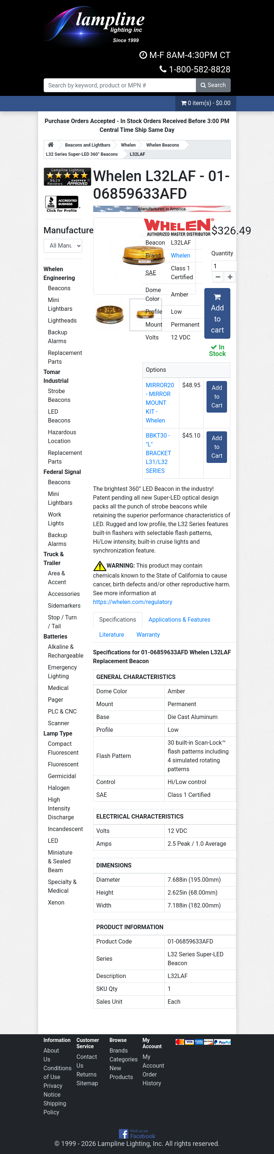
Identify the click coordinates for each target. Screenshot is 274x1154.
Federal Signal (62, 471)
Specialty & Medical (62, 886)
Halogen (59, 787)
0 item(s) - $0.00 (205, 103)
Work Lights (56, 519)
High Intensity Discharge (61, 808)
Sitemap (87, 1083)
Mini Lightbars (60, 304)
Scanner (58, 723)
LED (53, 840)
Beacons (59, 288)
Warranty (148, 634)
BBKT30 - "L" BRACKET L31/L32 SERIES (158, 453)
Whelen (180, 255)
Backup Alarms (57, 337)
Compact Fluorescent (63, 748)
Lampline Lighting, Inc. (131, 1143)
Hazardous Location (62, 437)
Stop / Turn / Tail (62, 622)
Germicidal (62, 776)
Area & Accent (57, 578)
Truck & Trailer (54, 559)
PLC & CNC (62, 711)
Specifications (117, 619)
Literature (111, 634)
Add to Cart (216, 396)
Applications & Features (179, 619)
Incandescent (65, 829)
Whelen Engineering (59, 273)
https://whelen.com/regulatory (132, 601)
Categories (124, 1059)
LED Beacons (59, 416)
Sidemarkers (64, 605)
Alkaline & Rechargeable (65, 651)
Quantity (222, 253)
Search (213, 85)
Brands (119, 1050)
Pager (55, 699)
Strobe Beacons (59, 395)
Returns (87, 1074)
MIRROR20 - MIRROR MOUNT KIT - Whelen (160, 403)
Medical (58, 687)
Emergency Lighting (62, 672)
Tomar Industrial (56, 376)
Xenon (56, 902)
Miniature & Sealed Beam (60, 861)
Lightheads (62, 320)
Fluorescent (63, 764)
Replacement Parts (65, 357)
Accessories (64, 593)
